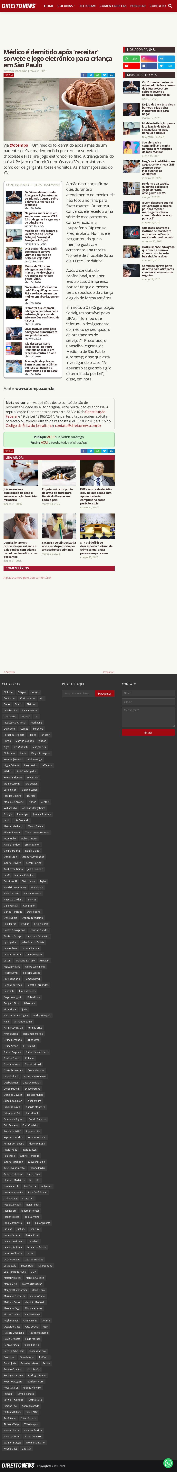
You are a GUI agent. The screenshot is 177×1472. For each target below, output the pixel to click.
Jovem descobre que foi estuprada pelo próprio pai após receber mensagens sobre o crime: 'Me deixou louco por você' (157, 210)
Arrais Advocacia (13, 1027)
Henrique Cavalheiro (37, 936)
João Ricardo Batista (33, 942)
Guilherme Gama (13, 869)
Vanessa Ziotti (12, 1436)
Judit (6, 820)
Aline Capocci (11, 893)
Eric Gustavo (11, 1125)
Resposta (9, 991)
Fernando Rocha (37, 1137)
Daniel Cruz (10, 857)
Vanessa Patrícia (33, 1430)
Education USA (12, 1113)
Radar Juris (10, 1363)
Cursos (24, 728)
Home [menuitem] (49, 6)
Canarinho (29, 905)
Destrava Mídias (32, 1082)
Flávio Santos (29, 1149)
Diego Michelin (12, 1088)
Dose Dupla (10, 918)
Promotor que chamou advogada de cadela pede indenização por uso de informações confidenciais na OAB (42, 314)
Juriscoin (45, 734)
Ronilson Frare (35, 1381)
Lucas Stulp (10, 1265)
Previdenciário (12, 979)
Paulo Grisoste (12, 1339)
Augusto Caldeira (13, 899)
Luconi (7, 960)
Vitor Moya (10, 1009)
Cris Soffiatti (21, 747)
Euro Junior (10, 789)
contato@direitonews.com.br (78, 425)
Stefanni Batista (12, 1412)
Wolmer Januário (35, 1442)
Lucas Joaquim (34, 954)
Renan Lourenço (13, 985)
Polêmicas (9, 698)
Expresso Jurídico (13, 1137)
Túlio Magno (31, 1424)
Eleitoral (31, 704)
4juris (24, 1009)
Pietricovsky (28, 881)
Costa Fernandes (13, 1070)
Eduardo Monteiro (35, 1107)
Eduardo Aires (12, 1107)
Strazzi (18, 704)
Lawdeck (34, 1241)
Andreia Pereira (32, 893)
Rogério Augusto (13, 1381)
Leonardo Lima (12, 954)
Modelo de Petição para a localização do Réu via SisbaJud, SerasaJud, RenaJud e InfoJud (41, 235)
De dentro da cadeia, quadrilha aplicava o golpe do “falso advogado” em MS (155, 188)
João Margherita (13, 1223)
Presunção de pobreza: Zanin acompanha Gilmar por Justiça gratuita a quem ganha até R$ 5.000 (41, 366)
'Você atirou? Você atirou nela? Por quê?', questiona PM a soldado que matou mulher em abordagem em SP (42, 293)
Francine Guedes (39, 930)
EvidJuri (25, 924)
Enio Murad (10, 924)
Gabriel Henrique (29, 1155)
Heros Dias (33, 1174)
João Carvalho (32, 1216)
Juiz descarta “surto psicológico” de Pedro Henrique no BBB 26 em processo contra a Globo (40, 348)
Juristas (8, 1229)
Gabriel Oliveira (12, 863)
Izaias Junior (32, 1204)
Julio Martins (10, 710)
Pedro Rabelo (31, 1345)
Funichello (9, 1155)
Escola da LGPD (12, 1131)
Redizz (46, 1363)
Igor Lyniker (10, 942)
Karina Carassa (12, 1235)
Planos (32, 802)
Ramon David (32, 979)
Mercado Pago (12, 1308)
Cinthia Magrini (12, 850)
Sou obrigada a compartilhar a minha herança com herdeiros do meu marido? (157, 147)
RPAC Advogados (26, 771)
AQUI (50, 437)
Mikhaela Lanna (33, 1308)
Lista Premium (12, 1259)
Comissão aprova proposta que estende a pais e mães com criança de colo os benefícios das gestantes (20, 549)
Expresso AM (33, 1131)
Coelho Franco (12, 1058)
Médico (8, 771)
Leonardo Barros (36, 1247)
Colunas (29, 1058)
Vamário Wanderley (15, 887)
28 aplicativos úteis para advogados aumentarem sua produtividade (41, 332)
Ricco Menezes (27, 991)
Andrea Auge (34, 759)
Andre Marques (42, 1015)
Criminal (25, 716)
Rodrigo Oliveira (37, 1375)
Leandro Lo (30, 765)
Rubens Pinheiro (32, 1387)
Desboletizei (11, 1082)
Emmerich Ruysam (14, 1119)
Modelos (38, 728)
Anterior (10, 672)
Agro (6, 747)
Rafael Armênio (29, 1363)
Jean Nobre (10, 1210)
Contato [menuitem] (158, 6)
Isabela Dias (10, 1198)
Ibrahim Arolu (11, 1186)
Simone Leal (10, 1406)
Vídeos (42, 741)
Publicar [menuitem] (138, 6)
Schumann (32, 777)
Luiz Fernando (21, 820)
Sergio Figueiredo (14, 1400)
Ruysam (8, 1393)
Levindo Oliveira (13, 1253)
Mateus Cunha (37, 1296)
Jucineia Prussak (42, 814)
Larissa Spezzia (30, 948)
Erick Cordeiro (30, 1125)
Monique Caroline (14, 802)
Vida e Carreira (12, 783)
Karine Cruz (31, 1235)
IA (30, 1180)
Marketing (36, 722)
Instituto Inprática (13, 1192)
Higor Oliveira (11, 765)
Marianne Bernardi (14, 1296)
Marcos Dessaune (32, 1284)
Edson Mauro (34, 1101)
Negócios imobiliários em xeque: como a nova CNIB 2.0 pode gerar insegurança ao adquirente (42, 218)
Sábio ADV (31, 1412)
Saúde (23, 753)
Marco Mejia (10, 1284)
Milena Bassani (12, 832)
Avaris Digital (11, 1033)
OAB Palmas (30, 1320)
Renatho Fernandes (37, 985)
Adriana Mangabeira (33, 808)
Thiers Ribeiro (28, 1418)
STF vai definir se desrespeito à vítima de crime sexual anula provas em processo (96, 548)
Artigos (22, 692)
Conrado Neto (12, 1064)
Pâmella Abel (27, 1357)
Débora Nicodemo (32, 918)
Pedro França (11, 1345)
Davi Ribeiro (34, 911)
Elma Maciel (31, 1113)
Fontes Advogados (14, 930)
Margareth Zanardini (15, 1290)
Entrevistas (31, 783)
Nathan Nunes (32, 1314)
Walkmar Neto (29, 838)
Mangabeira (39, 747)
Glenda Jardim (37, 1168)
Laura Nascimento (14, 1241)
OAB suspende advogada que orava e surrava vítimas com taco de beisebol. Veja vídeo (41, 253)
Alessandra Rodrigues (16, 1015)
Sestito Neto (35, 1400)
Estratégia (22, 814)
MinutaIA (44, 960)
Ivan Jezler (28, 1198)
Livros (7, 741)
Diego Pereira (32, 1088)
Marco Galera (35, 826)
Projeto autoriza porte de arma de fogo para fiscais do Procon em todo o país (57, 494)
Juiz (28, 1223)
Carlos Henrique (13, 911)
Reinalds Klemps (13, 777)
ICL (38, 1180)
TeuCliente (10, 1418)
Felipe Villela (41, 924)
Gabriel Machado (13, 1162)
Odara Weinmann (35, 966)
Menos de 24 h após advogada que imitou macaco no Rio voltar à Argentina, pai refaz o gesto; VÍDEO (39, 272)
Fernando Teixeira (14, 1143)
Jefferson (47, 765)
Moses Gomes (12, 1314)
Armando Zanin (23, 1021)
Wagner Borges (12, 1442)
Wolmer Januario (13, 759)
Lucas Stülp (27, 1265)
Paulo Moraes (32, 1339)
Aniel (6, 1021)
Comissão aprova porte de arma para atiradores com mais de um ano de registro (158, 270)
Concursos (10, 716)
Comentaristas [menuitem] (113, 6)
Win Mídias (37, 887)
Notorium (9, 753)
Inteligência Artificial (15, 722)
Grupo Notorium (13, 1174)
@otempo (19, 145)
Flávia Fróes (10, 1149)
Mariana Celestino (24, 875)
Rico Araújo (33, 1369)
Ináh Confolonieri (37, 1192)
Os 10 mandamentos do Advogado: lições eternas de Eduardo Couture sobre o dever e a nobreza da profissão (41, 198)
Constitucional (33, 1064)
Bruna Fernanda (13, 1040)
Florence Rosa (37, 1143)
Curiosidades (27, 698)
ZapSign (26, 1448)
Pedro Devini (11, 972)
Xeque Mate (10, 1448)
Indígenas (46, 1186)
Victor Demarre (33, 1436)
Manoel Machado (13, 826)
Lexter (30, 1253)
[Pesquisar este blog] (79, 693)
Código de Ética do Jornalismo (29, 425)
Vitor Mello (10, 838)
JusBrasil (30, 796)
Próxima (108, 672)
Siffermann (29, 1003)
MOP (33, 1271)
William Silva (10, 808)
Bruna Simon (11, 1046)
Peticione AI (10, 881)
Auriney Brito (35, 1027)
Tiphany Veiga (11, 1424)
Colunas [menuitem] (65, 6)
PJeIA (45, 1326)
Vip (42, 698)
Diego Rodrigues (40, 753)
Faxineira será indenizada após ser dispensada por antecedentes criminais (59, 546)
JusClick (21, 1229)
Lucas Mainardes (34, 1259)
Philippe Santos (31, 972)
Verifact (45, 802)
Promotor (9, 1357)
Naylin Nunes (11, 1320)
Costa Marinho (36, 1070)
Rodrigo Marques (13, 1375)
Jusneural (35, 1229)
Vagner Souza (11, 1430)
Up (36, 716)
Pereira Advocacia (14, 1351)
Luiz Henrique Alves (15, 1271)
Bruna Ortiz (33, 1040)
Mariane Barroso (25, 960)
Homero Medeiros (14, 1180)
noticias (35, 692)
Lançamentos (29, 710)
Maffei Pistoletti (12, 1278)
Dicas (7, 704)
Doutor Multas (35, 1094)
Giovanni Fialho (36, 1162)
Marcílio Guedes (24, 741)
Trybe (43, 881)
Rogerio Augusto (13, 997)
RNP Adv (44, 1357)
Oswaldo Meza (12, 1326)
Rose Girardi (11, 1387)
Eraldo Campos (37, 1119)
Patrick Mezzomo (38, 1332)
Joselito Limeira (12, 796)
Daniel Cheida (11, 1076)
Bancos (32, 899)
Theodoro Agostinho (37, 832)
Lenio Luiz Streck (13, 1247)
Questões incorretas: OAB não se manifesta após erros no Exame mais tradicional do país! (157, 232)
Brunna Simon (32, 844)
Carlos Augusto (12, 1052)
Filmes (32, 734)
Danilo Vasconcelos (35, 1076)
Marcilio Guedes (35, 1278)
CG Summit (29, 1046)
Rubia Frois (33, 997)
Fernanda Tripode (14, 734)
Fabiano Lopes (29, 789)
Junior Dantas (42, 1223)
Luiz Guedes (45, 1265)
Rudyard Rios (11, 1003)
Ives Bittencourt (12, 1204)
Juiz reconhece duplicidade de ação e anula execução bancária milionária (20, 494)
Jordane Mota (11, 1216)
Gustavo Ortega (13, 936)
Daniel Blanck (32, 850)
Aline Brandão (12, 844)
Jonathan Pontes (30, 1210)
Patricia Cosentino (14, 1332)
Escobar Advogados (33, 857)
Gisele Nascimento (14, 1168)
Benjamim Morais (33, 1033)
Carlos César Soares (37, 1052)
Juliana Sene (10, 948)
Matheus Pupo (12, 1302)
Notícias (9, 75)
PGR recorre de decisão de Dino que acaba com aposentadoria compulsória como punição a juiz (96, 496)
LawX (7, 875)
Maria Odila (38, 1290)
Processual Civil (37, 1351)
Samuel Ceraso (25, 1393)
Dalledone (9, 728)
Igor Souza (30, 1186)
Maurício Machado (35, 1302)
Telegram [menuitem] (87, 6)
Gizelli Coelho (34, 863)
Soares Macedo (30, 1406)
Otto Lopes (31, 1326)
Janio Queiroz (35, 869)
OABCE (46, 1320)
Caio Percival (11, 905)
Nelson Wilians (12, 966)
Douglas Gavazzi (13, 1094)
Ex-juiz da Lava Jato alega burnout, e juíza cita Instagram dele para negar (158, 109)
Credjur (8, 814)
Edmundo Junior (13, 1101)
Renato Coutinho (13, 1369)
